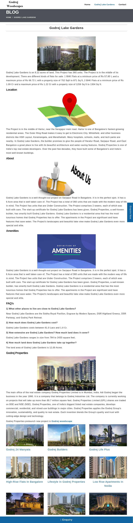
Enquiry (66, 519)
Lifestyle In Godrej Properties (66, 481)
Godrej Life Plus (99, 449)
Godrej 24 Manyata (18, 449)
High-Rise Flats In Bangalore (24, 481)
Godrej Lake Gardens (104, 4)
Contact (122, 4)
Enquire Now (130, 212)
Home (87, 4)
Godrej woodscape (62, 421)
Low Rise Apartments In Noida (108, 483)
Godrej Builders (58, 449)
